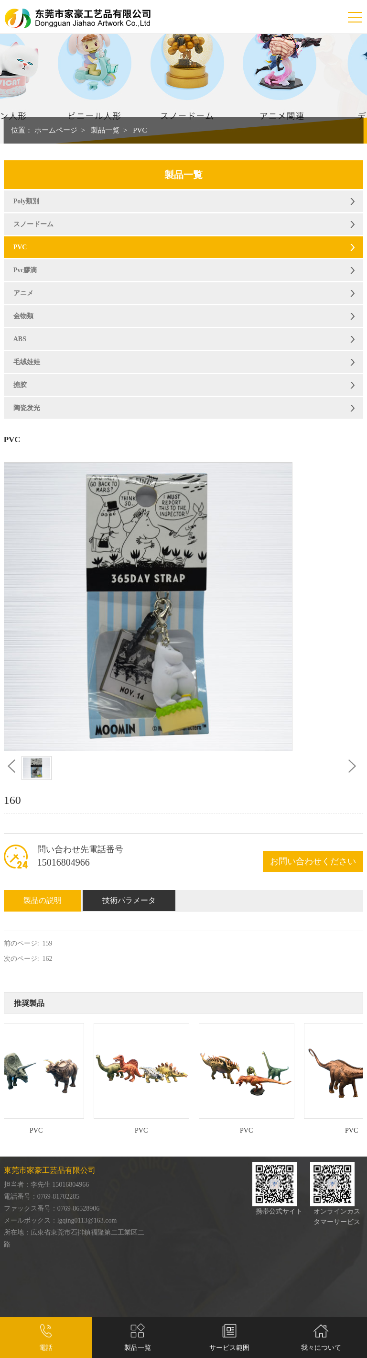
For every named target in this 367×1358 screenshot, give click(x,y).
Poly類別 (26, 201)
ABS (19, 339)
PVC (140, 130)
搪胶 (20, 385)
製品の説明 (42, 900)
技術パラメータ (129, 900)
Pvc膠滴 (25, 270)
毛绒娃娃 (26, 362)
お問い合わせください (313, 861)
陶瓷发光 (26, 408)
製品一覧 (105, 130)
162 (48, 958)
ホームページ (55, 130)
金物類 (23, 316)
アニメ (23, 293)
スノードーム (33, 224)
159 (48, 943)
